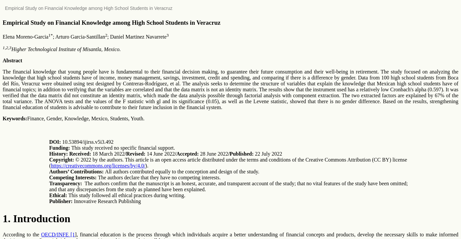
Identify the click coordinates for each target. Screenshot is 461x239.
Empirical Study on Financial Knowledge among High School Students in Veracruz (88, 8)
